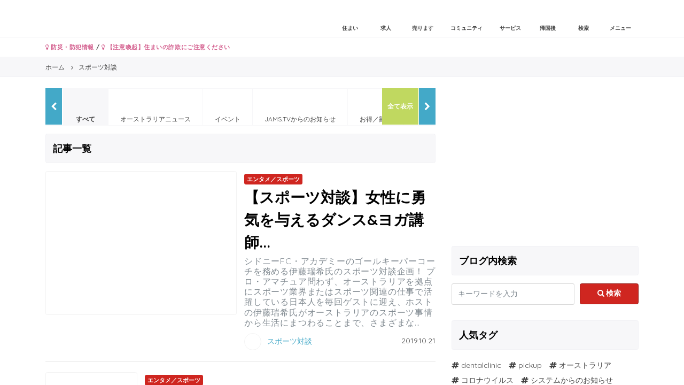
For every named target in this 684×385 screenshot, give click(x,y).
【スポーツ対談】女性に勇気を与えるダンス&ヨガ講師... (335, 219)
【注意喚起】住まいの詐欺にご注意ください (166, 47)
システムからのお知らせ (572, 380)
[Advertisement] (545, 163)
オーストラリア (585, 365)
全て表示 (400, 106)
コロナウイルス (487, 380)
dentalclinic (481, 365)
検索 (609, 293)
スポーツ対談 (289, 340)
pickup (530, 365)
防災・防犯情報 (69, 47)
